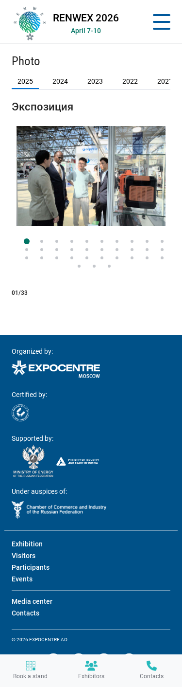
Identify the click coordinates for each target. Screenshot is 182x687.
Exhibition (27, 544)
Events (22, 579)
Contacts (152, 670)
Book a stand (30, 670)
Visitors (23, 556)
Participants (31, 567)
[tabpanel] (91, 176)
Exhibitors (91, 670)
